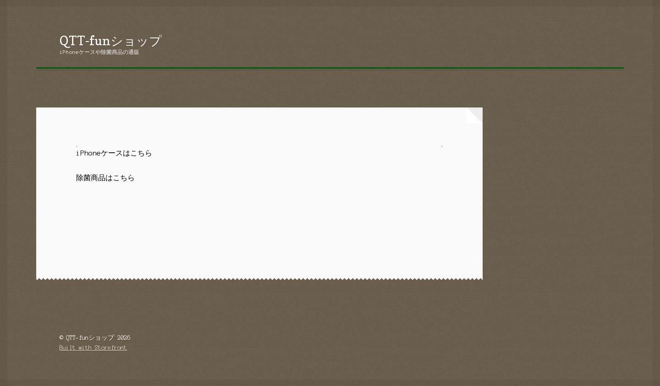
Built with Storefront (93, 348)
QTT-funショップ (111, 40)
